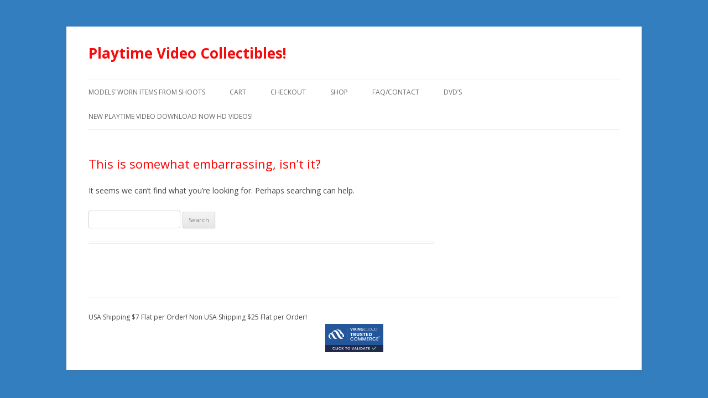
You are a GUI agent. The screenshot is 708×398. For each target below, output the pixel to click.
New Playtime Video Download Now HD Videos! (170, 116)
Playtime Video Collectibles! (187, 53)
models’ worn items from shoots (146, 92)
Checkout (288, 92)
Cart (238, 92)
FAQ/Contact (395, 92)
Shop (339, 92)
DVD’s (453, 92)
